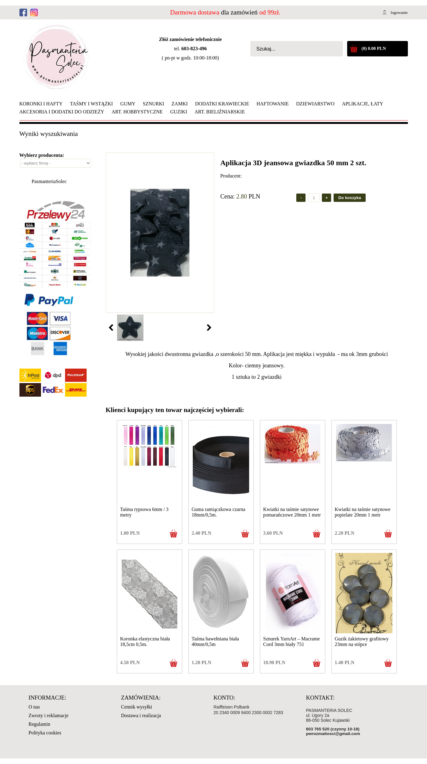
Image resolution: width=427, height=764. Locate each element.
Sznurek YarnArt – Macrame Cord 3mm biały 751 (291, 641)
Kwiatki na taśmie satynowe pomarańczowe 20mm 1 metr (292, 512)
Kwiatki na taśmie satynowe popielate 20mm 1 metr (363, 512)
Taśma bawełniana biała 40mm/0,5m (215, 641)
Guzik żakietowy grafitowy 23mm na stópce (362, 641)
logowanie (399, 12)
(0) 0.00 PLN (374, 48)
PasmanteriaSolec (49, 181)
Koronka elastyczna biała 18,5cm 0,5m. (145, 641)
